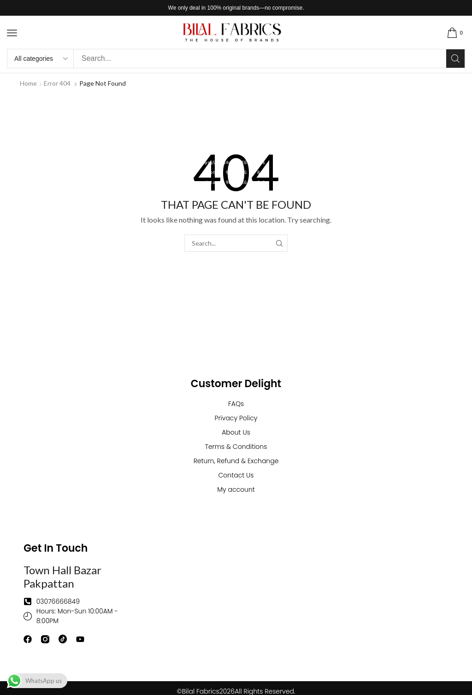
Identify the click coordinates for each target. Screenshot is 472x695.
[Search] (455, 58)
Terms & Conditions (236, 446)
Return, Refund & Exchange (236, 460)
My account (236, 489)
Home (28, 83)
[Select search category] (40, 58)
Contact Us (236, 475)
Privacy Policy (236, 418)
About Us (236, 432)
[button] (12, 32)
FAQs (236, 403)
